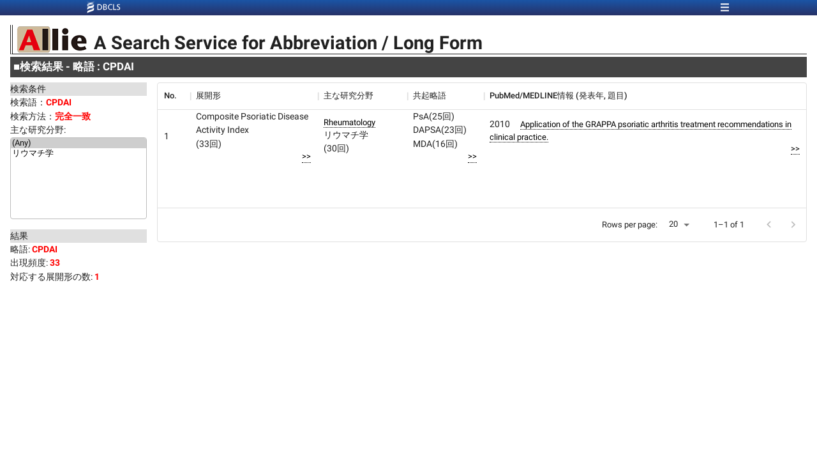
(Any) (78, 143)
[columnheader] (174, 95)
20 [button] (673, 224)
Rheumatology (349, 122)
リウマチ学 (78, 154)
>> (306, 156)
